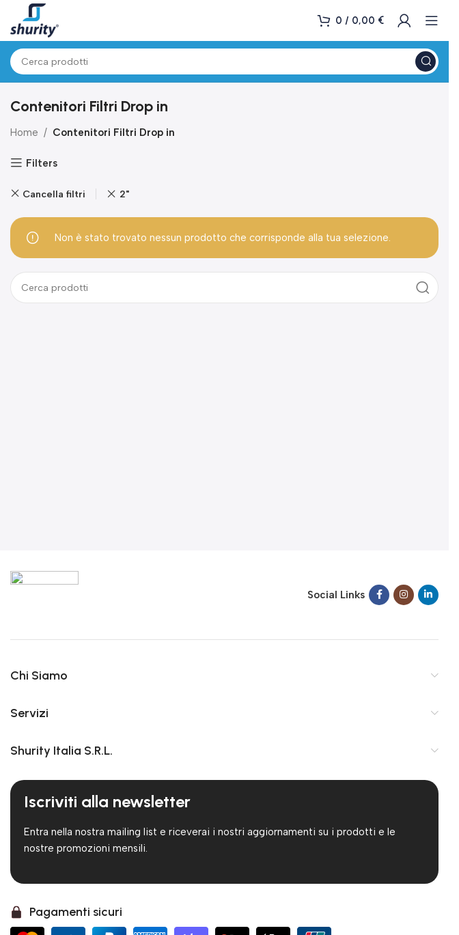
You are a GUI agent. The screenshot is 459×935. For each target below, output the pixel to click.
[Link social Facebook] (379, 595)
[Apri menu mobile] (431, 20)
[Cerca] (224, 61)
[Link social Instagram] (403, 595)
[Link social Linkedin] (428, 595)
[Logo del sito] (34, 20)
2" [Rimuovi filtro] (124, 194)
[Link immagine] (44, 593)
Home (24, 132)
